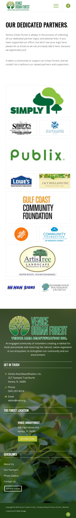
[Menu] (55, 6)
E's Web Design (20, 511)
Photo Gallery (11, 475)
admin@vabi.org (17, 400)
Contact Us (10, 481)
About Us (9, 464)
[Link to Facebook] (68, 6)
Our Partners (11, 469)
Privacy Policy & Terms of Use (49, 507)
